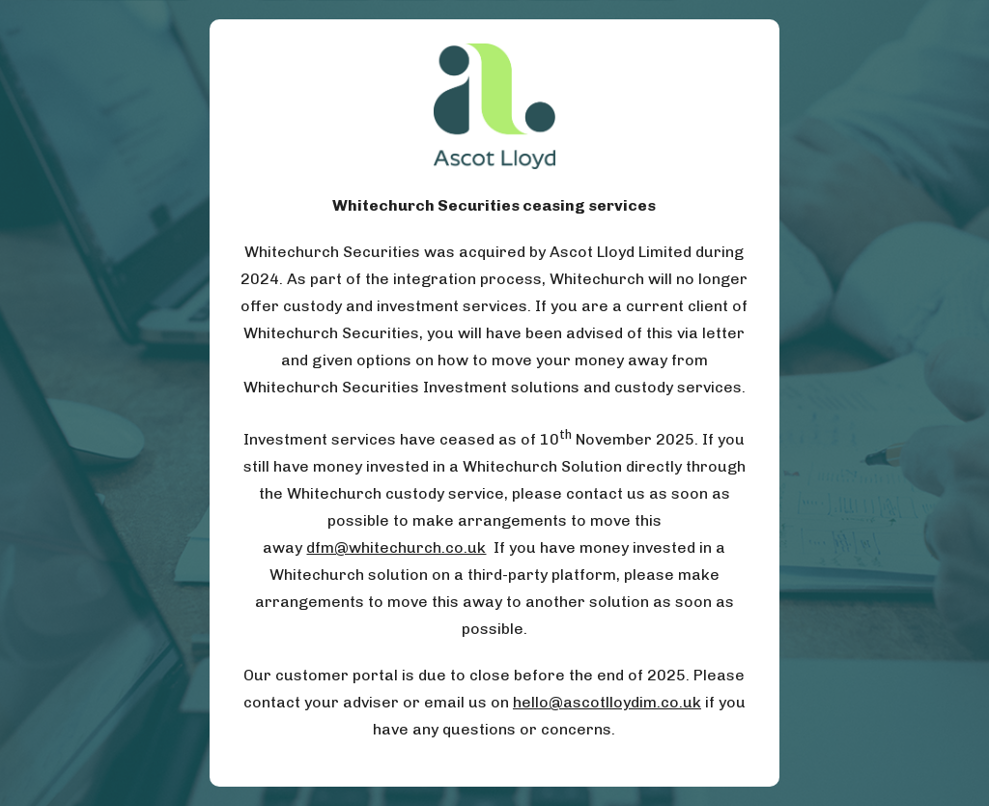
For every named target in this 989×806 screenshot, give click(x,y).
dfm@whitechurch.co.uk (396, 547)
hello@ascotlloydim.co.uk (607, 702)
